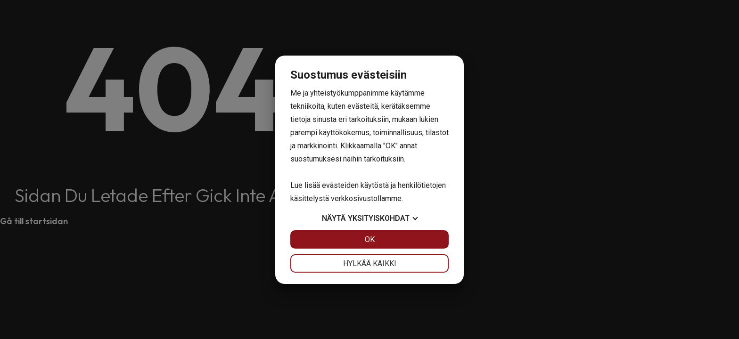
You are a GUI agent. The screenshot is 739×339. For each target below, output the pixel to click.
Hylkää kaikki (369, 263)
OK (370, 239)
